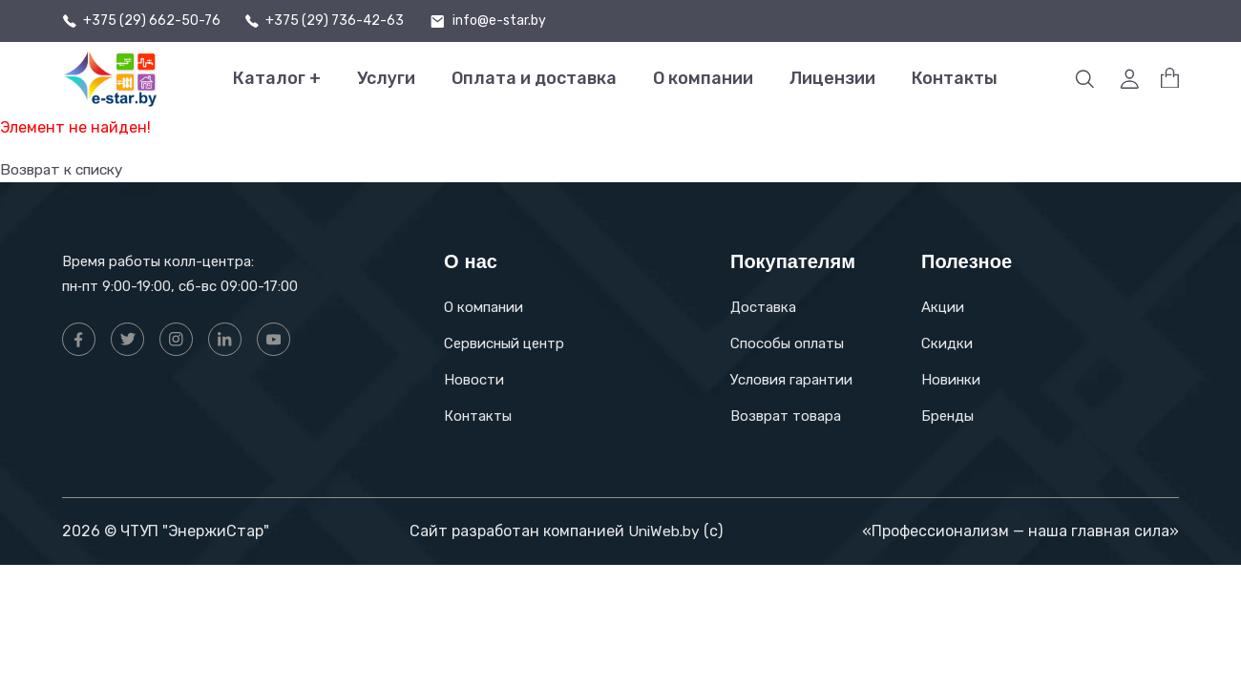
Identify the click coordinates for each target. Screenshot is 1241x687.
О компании (703, 78)
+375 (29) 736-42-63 (334, 21)
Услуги (386, 78)
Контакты (955, 78)
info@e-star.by (499, 21)
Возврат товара (785, 416)
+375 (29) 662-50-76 (152, 21)
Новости (474, 379)
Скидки (947, 343)
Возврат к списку (65, 169)
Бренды (947, 416)
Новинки (950, 379)
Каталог (277, 79)
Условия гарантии (791, 379)
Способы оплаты (787, 343)
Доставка (763, 307)
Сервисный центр (504, 343)
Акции (942, 307)
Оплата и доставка (534, 78)
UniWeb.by (663, 531)
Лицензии (832, 78)
